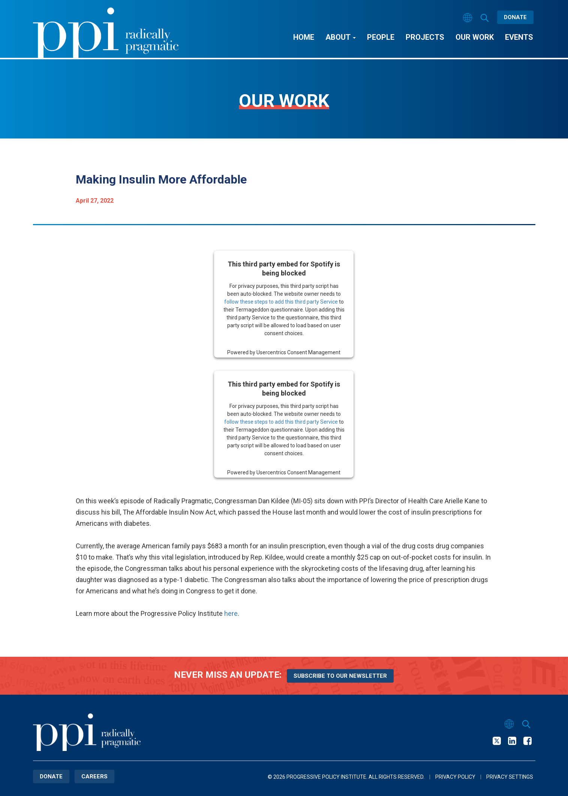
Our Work (475, 37)
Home (303, 37)
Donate (515, 17)
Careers (94, 776)
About (340, 37)
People (380, 37)
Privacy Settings (509, 777)
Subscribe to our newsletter (340, 676)
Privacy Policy (455, 777)
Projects (425, 37)
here (231, 613)
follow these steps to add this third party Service (281, 301)
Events (519, 37)
